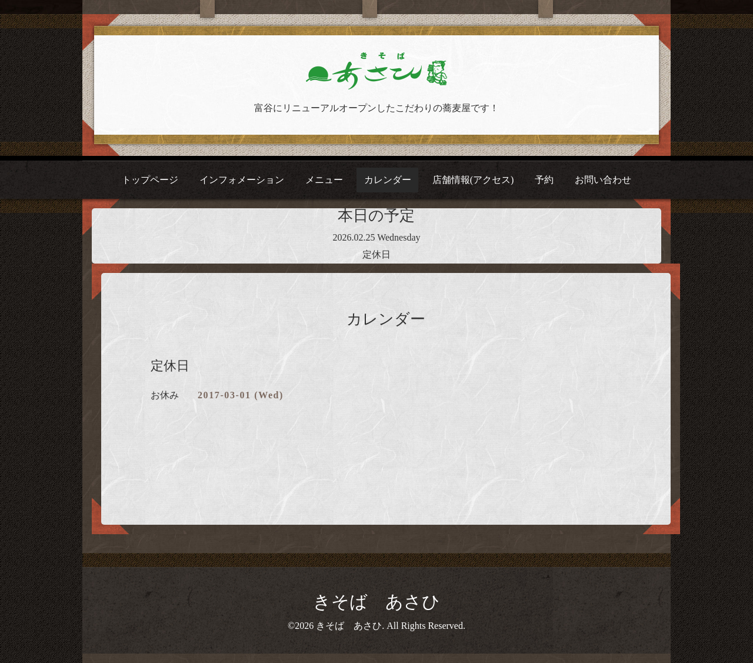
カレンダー (387, 180)
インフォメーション (241, 180)
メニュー (324, 180)
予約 (544, 180)
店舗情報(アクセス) (473, 180)
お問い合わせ (603, 180)
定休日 (376, 254)
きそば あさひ (376, 601)
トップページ (150, 180)
